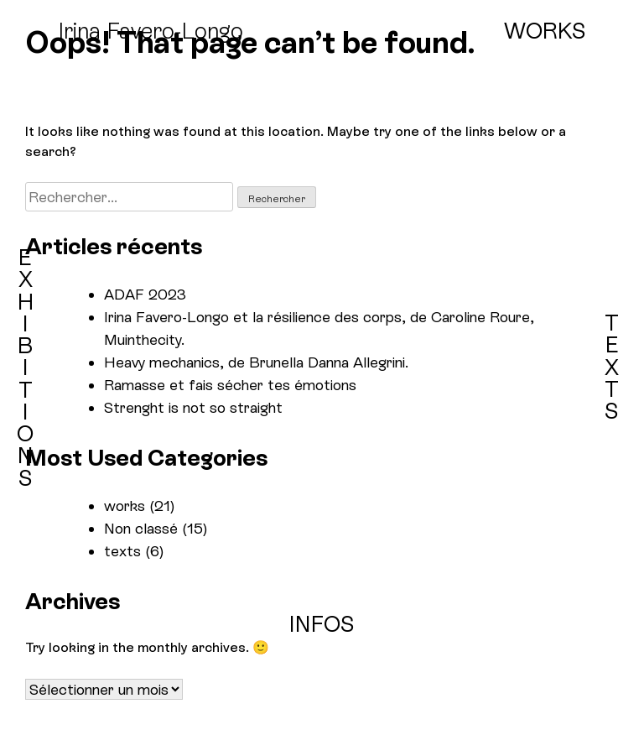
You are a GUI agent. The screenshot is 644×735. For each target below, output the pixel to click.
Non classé (141, 528)
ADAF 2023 (145, 294)
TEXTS (612, 367)
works (124, 505)
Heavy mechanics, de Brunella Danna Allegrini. (256, 362)
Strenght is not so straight (193, 407)
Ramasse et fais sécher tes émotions (230, 385)
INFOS (322, 624)
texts (122, 551)
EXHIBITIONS (25, 368)
